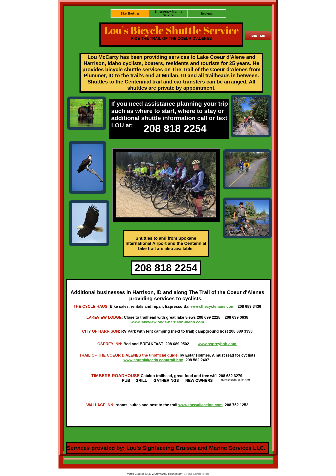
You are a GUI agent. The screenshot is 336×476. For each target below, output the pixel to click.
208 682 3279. (231, 376)
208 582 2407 (196, 360)
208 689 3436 (249, 306)
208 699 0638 (236, 317)
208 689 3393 (241, 331)
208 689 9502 (177, 344)
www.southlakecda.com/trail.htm (153, 360)
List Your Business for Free (197, 474)
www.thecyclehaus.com (212, 306)
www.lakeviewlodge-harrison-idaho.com (167, 322)
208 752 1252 (236, 405)
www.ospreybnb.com (217, 344)
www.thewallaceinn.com (200, 405)
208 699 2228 (208, 317)
